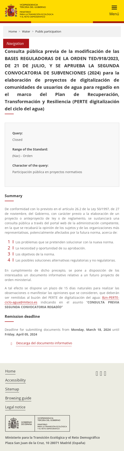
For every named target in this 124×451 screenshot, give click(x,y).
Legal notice (15, 407)
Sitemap (12, 389)
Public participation (48, 31)
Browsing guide (18, 398)
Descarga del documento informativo (44, 343)
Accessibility (15, 380)
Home (13, 31)
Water (26, 31)
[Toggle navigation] (112, 10)
